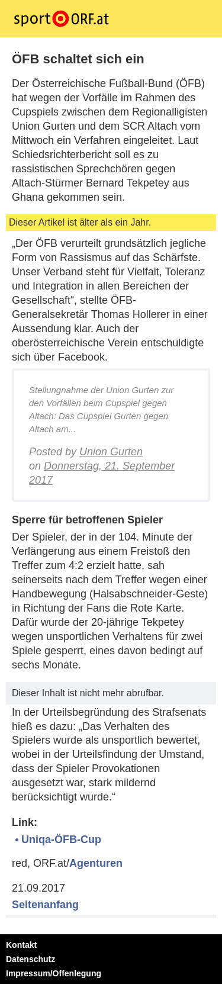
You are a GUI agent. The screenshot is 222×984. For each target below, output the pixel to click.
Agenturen (96, 863)
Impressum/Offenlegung (53, 973)
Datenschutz (30, 959)
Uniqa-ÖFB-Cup (61, 839)
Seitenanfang (45, 905)
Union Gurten (111, 452)
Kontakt (21, 945)
